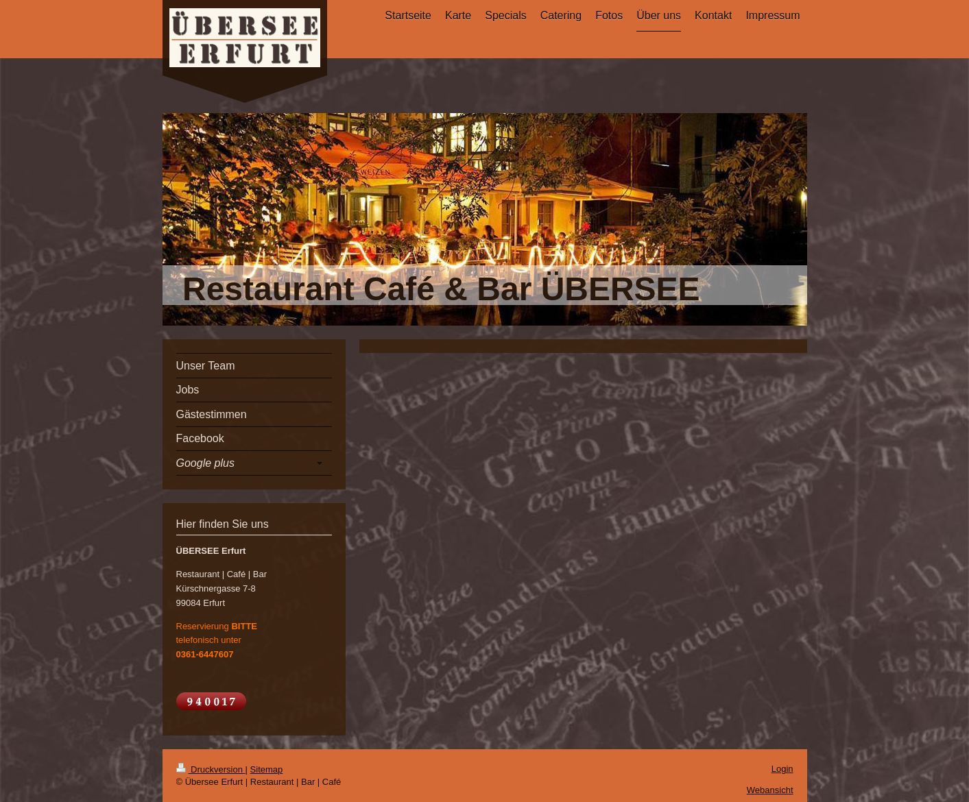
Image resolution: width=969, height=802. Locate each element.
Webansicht (770, 790)
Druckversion (211, 769)
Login (782, 769)
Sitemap (266, 769)
